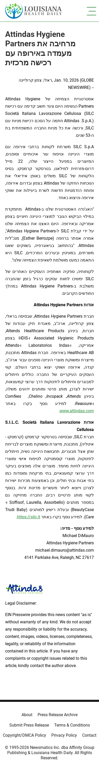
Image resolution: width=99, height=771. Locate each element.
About (27, 714)
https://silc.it (28, 516)
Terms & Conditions (72, 725)
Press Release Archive (57, 714)
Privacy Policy (64, 735)
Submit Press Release (29, 725)
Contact (89, 735)
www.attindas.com (77, 410)
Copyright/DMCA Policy (24, 735)
